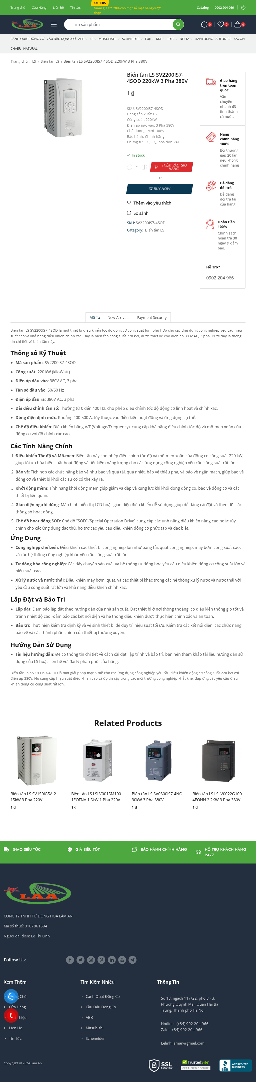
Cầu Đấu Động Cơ (61, 38)
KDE (160, 38)
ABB (82, 38)
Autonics (223, 38)
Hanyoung (204, 38)
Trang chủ (17, 7)
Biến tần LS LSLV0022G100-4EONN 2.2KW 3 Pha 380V (217, 797)
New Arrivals (118, 317)
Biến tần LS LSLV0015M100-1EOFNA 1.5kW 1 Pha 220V (96, 797)
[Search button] (178, 24)
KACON (239, 38)
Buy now (161, 188)
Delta (186, 38)
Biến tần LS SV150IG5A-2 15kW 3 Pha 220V (33, 797)
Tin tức (75, 7)
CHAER (15, 48)
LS (93, 38)
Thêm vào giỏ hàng (174, 167)
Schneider (132, 38)
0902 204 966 (224, 7)
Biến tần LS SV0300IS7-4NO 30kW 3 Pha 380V (157, 797)
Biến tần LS (49, 61)
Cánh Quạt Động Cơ (27, 38)
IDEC (173, 38)
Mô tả (95, 317)
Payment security (152, 317)
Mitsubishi (109, 38)
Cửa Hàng (39, 7)
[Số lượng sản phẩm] (137, 167)
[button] (100, 3)
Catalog (203, 7)
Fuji (149, 38)
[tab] (95, 317)
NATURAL (30, 48)
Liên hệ (58, 7)
